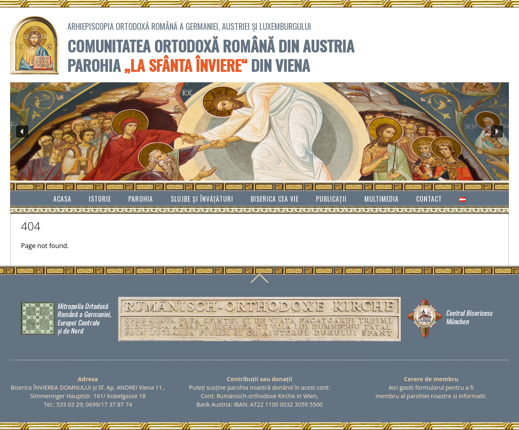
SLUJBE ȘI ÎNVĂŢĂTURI (202, 199)
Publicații (331, 199)
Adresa (88, 379)
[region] (259, 131)
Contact (429, 199)
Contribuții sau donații (259, 379)
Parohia (140, 199)
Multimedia (381, 199)
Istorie (100, 199)
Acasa (62, 199)
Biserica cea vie (275, 199)
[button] (22, 131)
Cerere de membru (431, 379)
